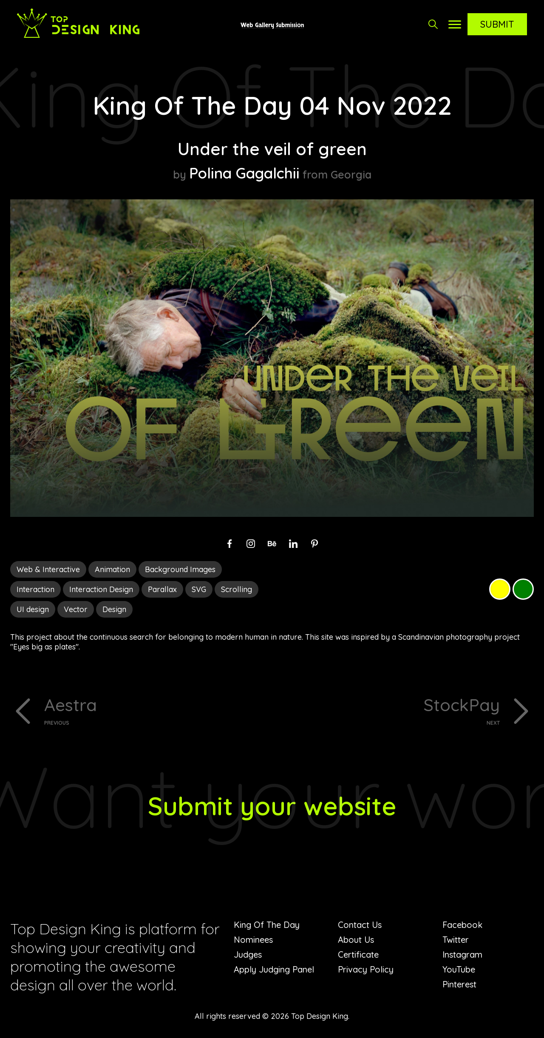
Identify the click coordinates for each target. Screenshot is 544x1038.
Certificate (358, 954)
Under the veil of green (272, 148)
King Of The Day (267, 924)
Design (114, 609)
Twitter (455, 939)
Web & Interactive (48, 569)
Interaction (35, 589)
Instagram (462, 954)
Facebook (462, 924)
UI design (33, 609)
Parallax (162, 589)
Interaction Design (101, 589)
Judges (248, 954)
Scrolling (236, 589)
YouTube (458, 969)
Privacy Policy (366, 969)
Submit (497, 24)
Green (523, 589)
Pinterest (459, 984)
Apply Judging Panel (274, 969)
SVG (199, 589)
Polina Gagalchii (244, 173)
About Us (356, 939)
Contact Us (360, 924)
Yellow (499, 589)
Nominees (253, 939)
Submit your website (272, 806)
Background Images (180, 569)
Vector (76, 609)
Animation (112, 569)
